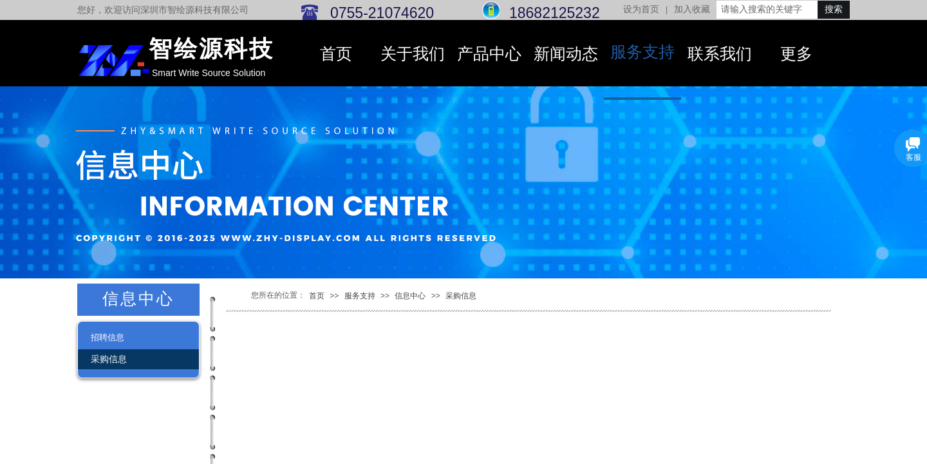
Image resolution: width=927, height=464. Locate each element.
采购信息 (460, 295)
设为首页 (641, 9)
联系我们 (720, 54)
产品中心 (489, 54)
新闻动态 (566, 54)
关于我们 (412, 54)
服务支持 (642, 52)
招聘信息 (107, 337)
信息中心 (410, 295)
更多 (796, 54)
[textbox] (767, 10)
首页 (336, 54)
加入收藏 (692, 9)
